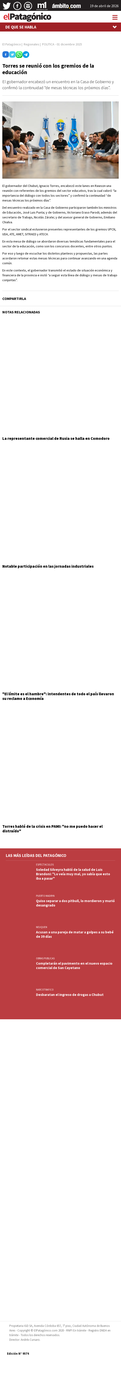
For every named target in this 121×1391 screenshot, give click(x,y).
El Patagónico (11, 44)
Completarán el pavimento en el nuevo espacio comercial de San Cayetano (74, 965)
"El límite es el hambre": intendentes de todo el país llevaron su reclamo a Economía (58, 696)
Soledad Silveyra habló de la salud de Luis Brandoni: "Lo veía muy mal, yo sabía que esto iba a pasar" (73, 874)
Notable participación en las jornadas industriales (48, 566)
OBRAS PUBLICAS (45, 958)
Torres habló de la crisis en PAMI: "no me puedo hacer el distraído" (52, 829)
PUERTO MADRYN (45, 895)
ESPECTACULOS (45, 864)
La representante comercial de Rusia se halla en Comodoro (56, 438)
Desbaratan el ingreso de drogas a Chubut (70, 994)
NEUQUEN (41, 927)
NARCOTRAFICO (45, 989)
